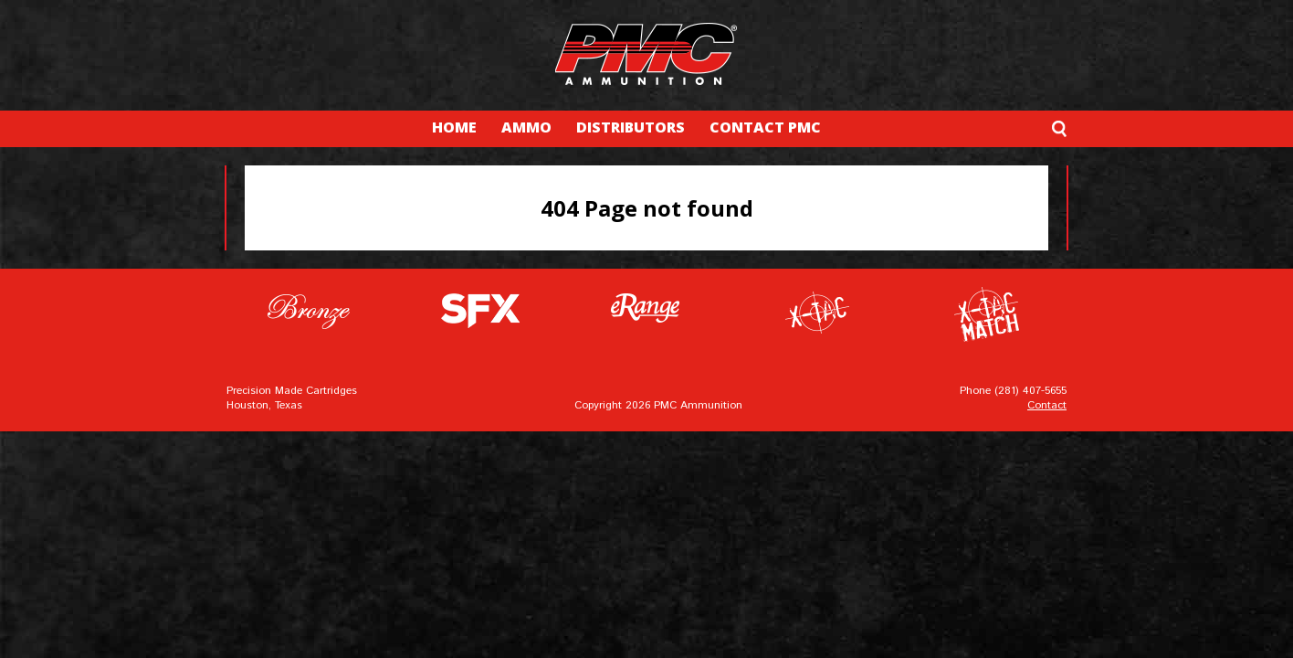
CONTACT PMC (765, 127)
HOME (454, 127)
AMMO (526, 127)
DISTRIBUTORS (630, 127)
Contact (1047, 405)
